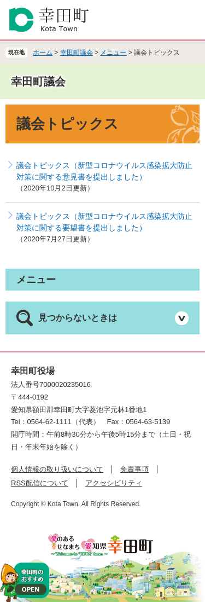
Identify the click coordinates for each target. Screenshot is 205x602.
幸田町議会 (76, 52)
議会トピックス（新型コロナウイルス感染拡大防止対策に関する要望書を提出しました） (104, 222)
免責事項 (134, 469)
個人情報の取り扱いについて (57, 469)
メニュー (113, 52)
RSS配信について (39, 483)
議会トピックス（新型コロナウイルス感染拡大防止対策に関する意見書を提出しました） (104, 171)
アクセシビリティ (113, 483)
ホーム (42, 52)
